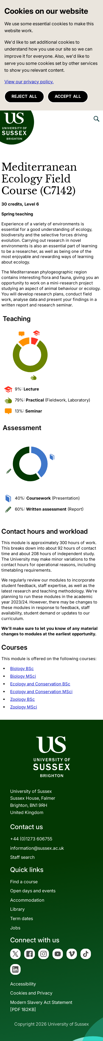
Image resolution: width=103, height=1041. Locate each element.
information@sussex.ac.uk (37, 848)
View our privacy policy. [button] (29, 81)
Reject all (24, 96)
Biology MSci (23, 676)
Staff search (22, 857)
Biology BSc (22, 668)
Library (17, 909)
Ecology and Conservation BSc (40, 683)
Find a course (24, 881)
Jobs (15, 928)
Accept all (68, 96)
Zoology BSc (22, 699)
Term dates (21, 918)
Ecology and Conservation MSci (41, 691)
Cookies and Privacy (31, 993)
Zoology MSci (23, 707)
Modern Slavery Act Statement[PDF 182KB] (41, 1006)
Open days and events (32, 890)
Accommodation (27, 900)
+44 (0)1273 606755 (31, 838)
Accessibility (23, 984)
